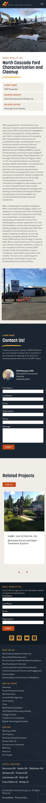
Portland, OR (21, 773)
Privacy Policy (21, 797)
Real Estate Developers (12, 708)
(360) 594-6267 (23, 379)
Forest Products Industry (13, 690)
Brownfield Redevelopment (14, 657)
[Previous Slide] (19, 572)
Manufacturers (8, 694)
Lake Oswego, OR (10, 777)
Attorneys (8, 108)
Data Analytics (8, 674)
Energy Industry (9, 714)
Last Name (7, 395)
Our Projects (7, 734)
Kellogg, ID (24, 782)
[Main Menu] (41, 4)
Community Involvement (13, 744)
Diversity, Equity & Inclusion (14, 738)
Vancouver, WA (9, 768)
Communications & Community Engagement (22, 671)
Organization (8, 411)
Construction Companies (13, 718)
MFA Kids (6, 748)
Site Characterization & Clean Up (18, 99)
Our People (7, 755)
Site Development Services (14, 664)
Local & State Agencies (12, 697)
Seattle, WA (22, 768)
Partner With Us (9, 741)
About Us (6, 751)
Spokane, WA (8, 773)
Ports (4, 704)
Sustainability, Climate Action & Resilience (20, 677)
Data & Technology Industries (15, 721)
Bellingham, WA (36, 768)
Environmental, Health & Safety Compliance (21, 660)
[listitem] (24, 528)
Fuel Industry (19, 108)
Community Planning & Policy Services (19, 667)
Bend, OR (23, 777)
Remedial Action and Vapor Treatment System (22, 542)
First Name (7, 388)
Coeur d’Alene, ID (9, 782)
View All (9, 484)
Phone (5, 419)
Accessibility (7, 797)
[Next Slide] (26, 572)
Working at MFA (9, 731)
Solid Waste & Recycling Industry (16, 711)
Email (5, 403)
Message (6, 426)
